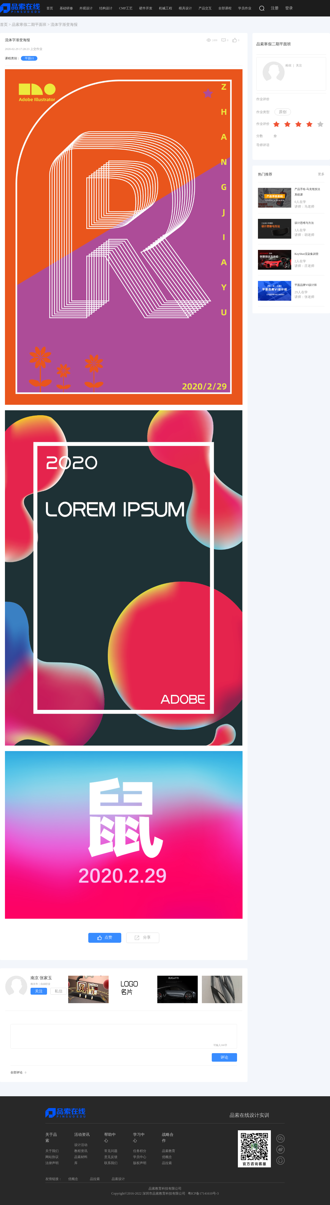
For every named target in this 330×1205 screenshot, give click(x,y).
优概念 (167, 1157)
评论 (224, 1057)
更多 (321, 174)
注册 (275, 8)
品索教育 (168, 1151)
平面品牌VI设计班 (306, 284)
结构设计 (105, 8)
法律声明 (52, 1163)
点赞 (104, 937)
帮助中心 (110, 1138)
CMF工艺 (126, 8)
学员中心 (139, 1157)
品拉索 (167, 1163)
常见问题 (110, 1151)
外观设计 (86, 8)
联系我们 (110, 1163)
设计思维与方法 (304, 222)
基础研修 (66, 8)
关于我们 (52, 1151)
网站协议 (52, 1157)
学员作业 (244, 8)
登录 (289, 8)
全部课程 (225, 8)
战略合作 (168, 1138)
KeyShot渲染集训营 (306, 253)
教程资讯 (80, 1151)
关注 (39, 991)
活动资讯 (82, 1135)
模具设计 (185, 8)
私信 (58, 991)
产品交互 (205, 8)
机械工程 (165, 8)
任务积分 (139, 1151)
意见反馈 (110, 1157)
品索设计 (118, 1179)
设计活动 (80, 1145)
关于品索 (51, 1138)
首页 (49, 8)
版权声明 (139, 1163)
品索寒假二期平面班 (29, 25)
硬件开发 (145, 8)
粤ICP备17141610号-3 (203, 1193)
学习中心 (139, 1138)
